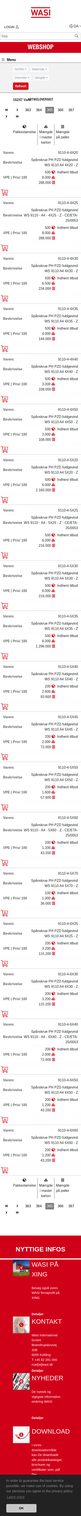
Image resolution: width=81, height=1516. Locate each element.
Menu (9, 60)
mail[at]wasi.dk (42, 1364)
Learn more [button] (16, 1497)
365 (50, 110)
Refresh (20, 86)
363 (28, 110)
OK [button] (21, 1508)
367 (71, 110)
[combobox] (20, 69)
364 (39, 110)
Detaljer (38, 1314)
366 (61, 110)
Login (11, 27)
